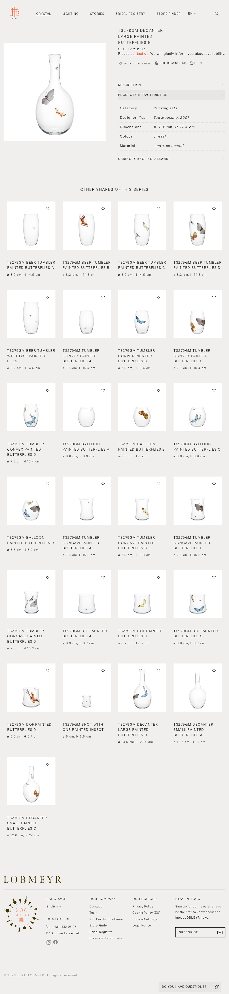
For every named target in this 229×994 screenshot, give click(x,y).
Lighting (70, 13)
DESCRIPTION (129, 85)
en (190, 13)
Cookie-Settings (144, 919)
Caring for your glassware (144, 159)
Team (93, 912)
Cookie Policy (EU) (146, 912)
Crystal (43, 13)
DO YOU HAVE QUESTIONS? (184, 986)
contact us (139, 54)
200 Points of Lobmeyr (106, 919)
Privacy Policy (142, 906)
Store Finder (169, 13)
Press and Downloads (105, 938)
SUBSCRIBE (200, 932)
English (52, 906)
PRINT (199, 63)
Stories (97, 13)
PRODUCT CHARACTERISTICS (142, 95)
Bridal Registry (130, 13)
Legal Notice (141, 925)
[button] (57, 92)
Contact (95, 906)
